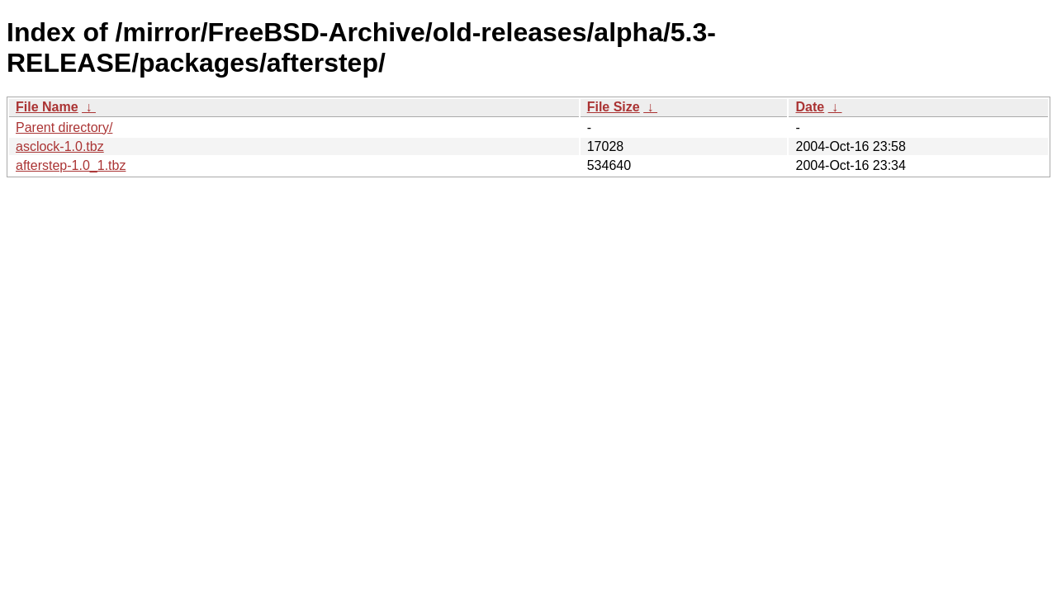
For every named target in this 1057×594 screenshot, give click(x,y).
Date (809, 107)
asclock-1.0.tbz (60, 146)
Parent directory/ (64, 127)
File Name (47, 107)
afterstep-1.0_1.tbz (71, 165)
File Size (613, 107)
